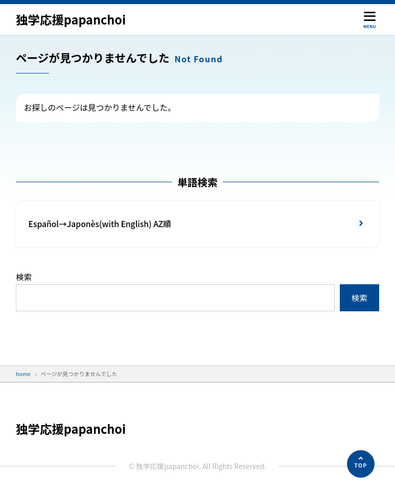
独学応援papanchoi (71, 19)
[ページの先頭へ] (361, 464)
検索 (24, 277)
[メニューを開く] (369, 19)
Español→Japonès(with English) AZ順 (100, 224)
